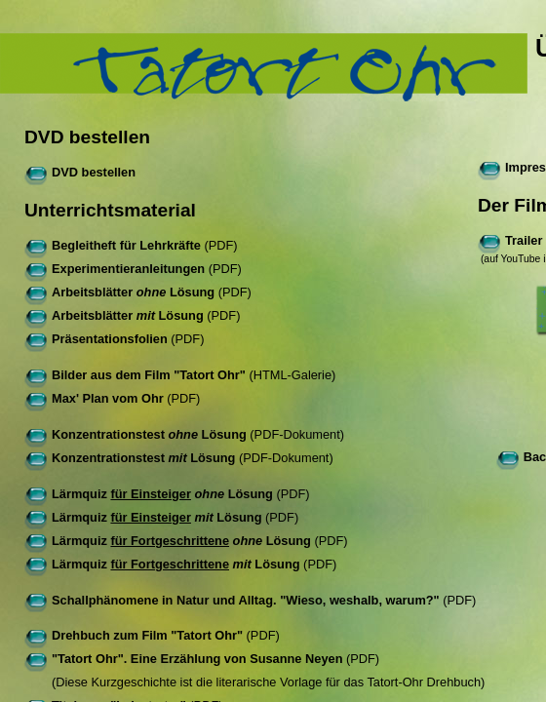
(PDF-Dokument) (184, 434)
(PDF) (131, 245)
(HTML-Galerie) (179, 375)
